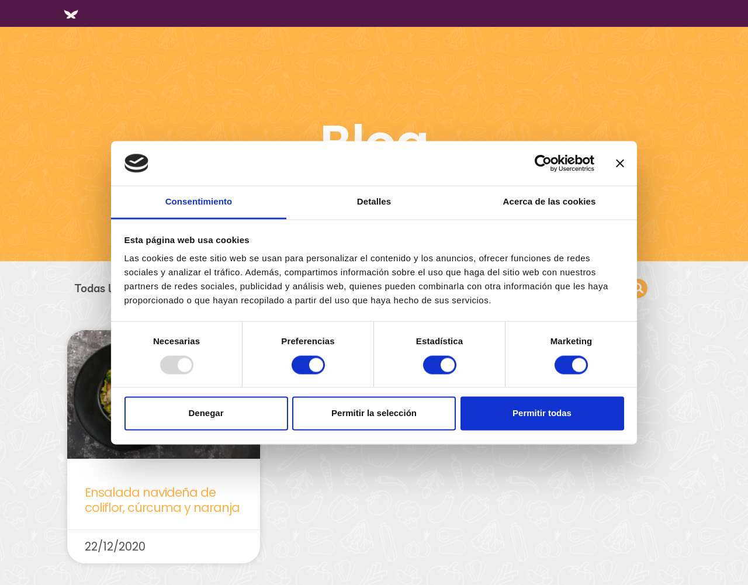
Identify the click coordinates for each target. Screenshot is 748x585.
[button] (637, 288)
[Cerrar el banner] (620, 163)
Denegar (205, 413)
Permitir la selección (374, 413)
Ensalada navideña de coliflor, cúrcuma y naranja (162, 499)
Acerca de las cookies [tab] (549, 202)
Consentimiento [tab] (199, 202)
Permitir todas (542, 413)
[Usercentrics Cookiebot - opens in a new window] (543, 163)
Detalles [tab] (374, 202)
